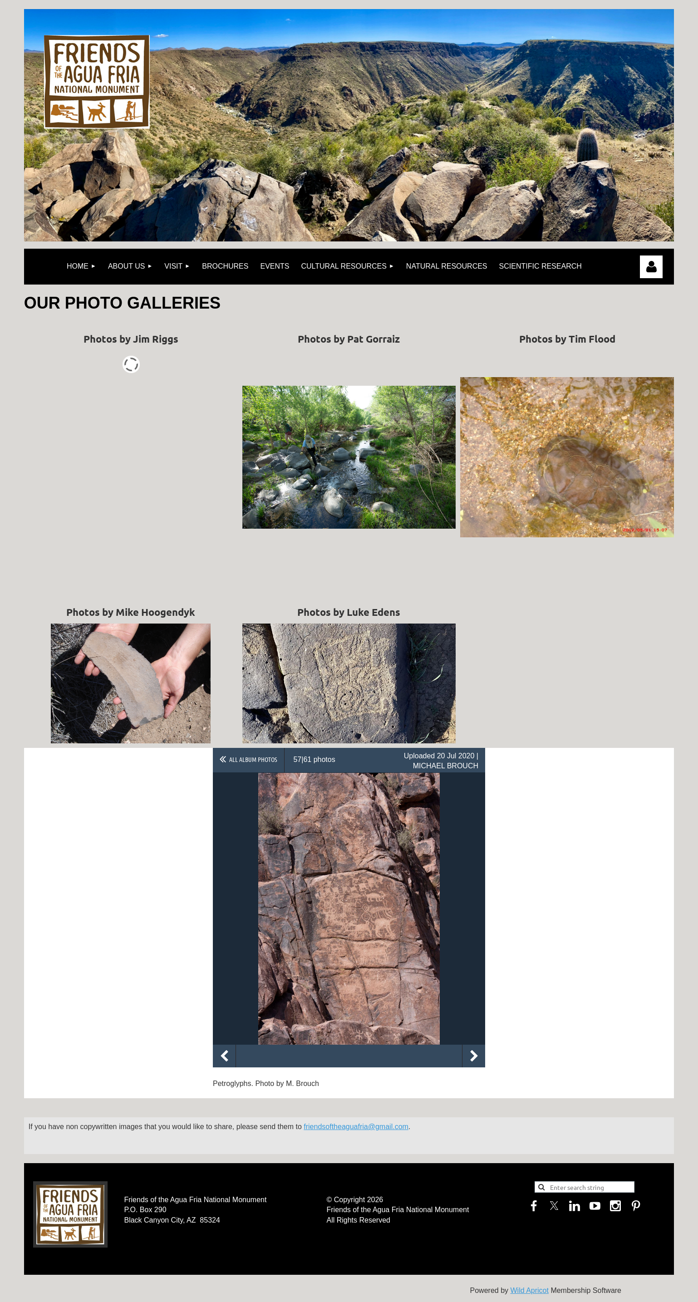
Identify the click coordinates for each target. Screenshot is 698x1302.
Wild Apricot (529, 1290)
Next (473, 1056)
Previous (224, 1056)
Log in (651, 266)
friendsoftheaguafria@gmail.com (356, 1126)
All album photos (253, 759)
